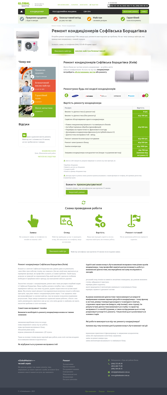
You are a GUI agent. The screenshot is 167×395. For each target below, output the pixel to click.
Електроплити (68, 372)
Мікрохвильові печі (70, 374)
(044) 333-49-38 (115, 6)
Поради (101, 391)
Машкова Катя (49, 151)
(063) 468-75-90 (128, 6)
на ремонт (44, 98)
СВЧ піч (87, 11)
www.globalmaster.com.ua (120, 375)
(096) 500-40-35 (141, 6)
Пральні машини (69, 367)
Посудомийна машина (64, 11)
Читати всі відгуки (47, 157)
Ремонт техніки (56, 26)
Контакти (110, 391)
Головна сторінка (22, 11)
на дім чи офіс (44, 85)
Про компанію (90, 391)
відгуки (95, 5)
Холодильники (68, 364)
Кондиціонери (68, 377)
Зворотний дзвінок (77, 192)
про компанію (63, 5)
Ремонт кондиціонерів (68, 26)
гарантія (74, 5)
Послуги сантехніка (70, 379)
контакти (83, 5)
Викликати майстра (63, 51)
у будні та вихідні (44, 73)
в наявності (44, 109)
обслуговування (82, 72)
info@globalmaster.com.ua (120, 372)
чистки (92, 72)
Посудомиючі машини (71, 369)
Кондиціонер (37, 11)
